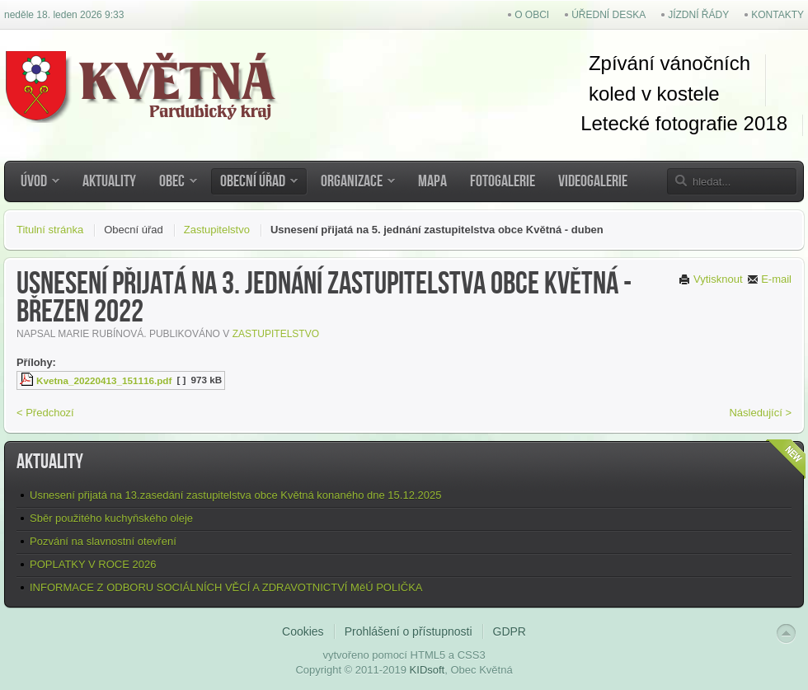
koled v (620, 93)
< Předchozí (45, 412)
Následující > (760, 412)
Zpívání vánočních (669, 63)
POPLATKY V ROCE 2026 (93, 564)
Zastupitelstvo (217, 229)
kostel (679, 93)
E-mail (769, 279)
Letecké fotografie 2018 (683, 123)
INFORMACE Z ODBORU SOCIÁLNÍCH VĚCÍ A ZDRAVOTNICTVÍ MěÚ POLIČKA (226, 587)
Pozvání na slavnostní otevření (103, 541)
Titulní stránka (49, 229)
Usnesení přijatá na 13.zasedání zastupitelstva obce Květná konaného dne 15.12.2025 (235, 495)
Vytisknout (710, 279)
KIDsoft (427, 670)
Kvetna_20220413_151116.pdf (103, 380)
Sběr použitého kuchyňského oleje (111, 518)
